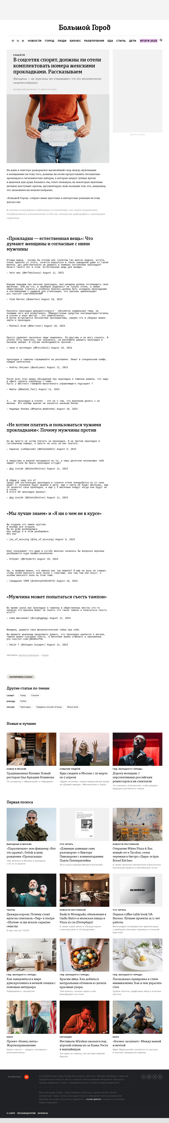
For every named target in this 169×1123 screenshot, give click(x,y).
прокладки (25, 707)
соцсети (35, 695)
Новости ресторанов (126, 844)
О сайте (11, 1113)
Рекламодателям (26, 1113)
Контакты (43, 1113)
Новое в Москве (17, 769)
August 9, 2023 (66, 449)
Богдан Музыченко (25, 89)
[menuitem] (35, 41)
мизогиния (72, 707)
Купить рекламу (137, 135)
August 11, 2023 (53, 272)
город (23, 695)
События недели (70, 769)
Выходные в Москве (19, 844)
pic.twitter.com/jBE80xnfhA (25, 639)
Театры (11, 910)
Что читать (66, 844)
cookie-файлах (93, 1099)
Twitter (23, 701)
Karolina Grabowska (29, 655)
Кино (10, 1037)
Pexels (45, 655)
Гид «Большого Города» (128, 769)
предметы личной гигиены (49, 707)
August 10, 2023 (51, 299)
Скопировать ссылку (21, 677)
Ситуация (66, 1037)
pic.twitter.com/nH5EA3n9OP (25, 293)
